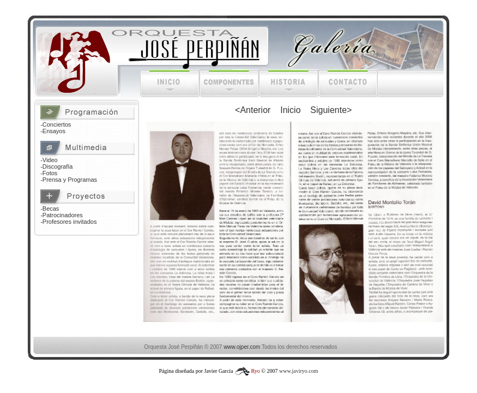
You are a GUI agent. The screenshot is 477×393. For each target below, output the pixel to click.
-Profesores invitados (68, 221)
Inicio (290, 110)
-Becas (49, 208)
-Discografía (56, 166)
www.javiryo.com (298, 371)
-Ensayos (52, 131)
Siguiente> (331, 110)
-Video (49, 160)
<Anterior (252, 110)
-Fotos (48, 173)
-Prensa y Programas (68, 179)
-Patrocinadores (61, 215)
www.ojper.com (242, 347)
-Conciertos (55, 124)
